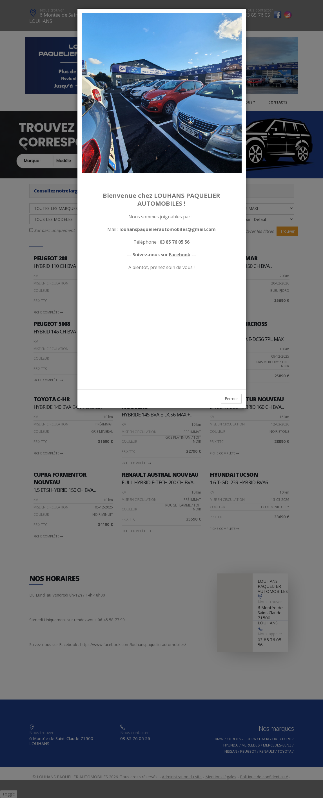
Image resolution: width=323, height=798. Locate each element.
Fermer (231, 398)
